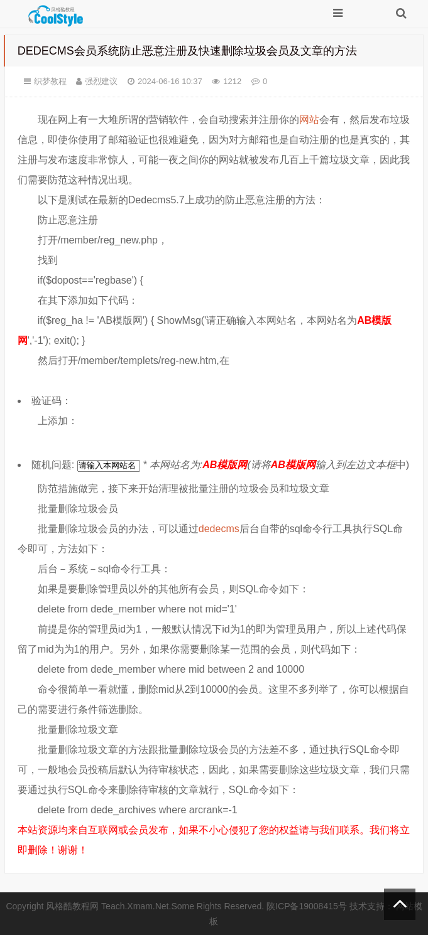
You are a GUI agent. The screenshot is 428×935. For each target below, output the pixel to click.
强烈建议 (101, 81)
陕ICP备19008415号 (306, 906)
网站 (309, 119)
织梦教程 (50, 81)
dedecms (219, 528)
